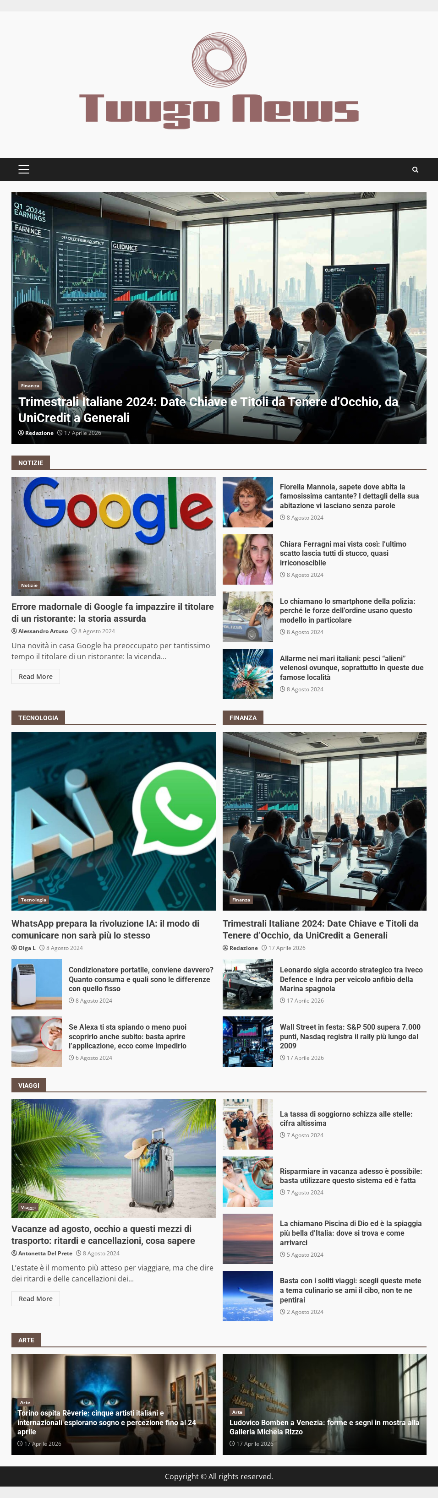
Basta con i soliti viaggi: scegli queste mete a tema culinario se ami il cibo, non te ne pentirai (248, 1296)
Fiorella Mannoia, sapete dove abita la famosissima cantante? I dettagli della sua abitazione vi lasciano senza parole (248, 502)
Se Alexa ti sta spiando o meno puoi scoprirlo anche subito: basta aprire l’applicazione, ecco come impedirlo (36, 1041)
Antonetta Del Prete (45, 1253)
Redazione (39, 433)
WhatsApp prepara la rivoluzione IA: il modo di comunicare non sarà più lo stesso (113, 821)
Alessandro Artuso (43, 631)
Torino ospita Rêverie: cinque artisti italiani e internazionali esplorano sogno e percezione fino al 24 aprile (106, 1423)
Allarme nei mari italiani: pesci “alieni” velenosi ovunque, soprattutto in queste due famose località (248, 674)
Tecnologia (33, 899)
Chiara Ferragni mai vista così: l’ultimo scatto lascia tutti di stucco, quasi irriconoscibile (248, 559)
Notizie (29, 585)
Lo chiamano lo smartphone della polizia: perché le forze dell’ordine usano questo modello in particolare (248, 617)
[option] (219, 318)
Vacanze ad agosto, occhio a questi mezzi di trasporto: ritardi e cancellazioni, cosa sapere (113, 1158)
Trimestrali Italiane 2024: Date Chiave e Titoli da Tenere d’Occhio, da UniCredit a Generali (219, 318)
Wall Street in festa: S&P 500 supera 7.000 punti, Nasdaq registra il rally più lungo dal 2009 (248, 1041)
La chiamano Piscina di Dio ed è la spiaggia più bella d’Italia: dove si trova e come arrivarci (248, 1239)
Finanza (30, 385)
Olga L (27, 948)
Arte (25, 1402)
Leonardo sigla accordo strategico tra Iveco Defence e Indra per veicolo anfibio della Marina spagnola (248, 984)
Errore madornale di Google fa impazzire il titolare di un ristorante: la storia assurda (113, 536)
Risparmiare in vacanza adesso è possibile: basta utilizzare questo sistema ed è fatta (248, 1181)
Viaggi (28, 1207)
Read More (36, 676)
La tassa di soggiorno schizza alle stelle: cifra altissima (248, 1124)
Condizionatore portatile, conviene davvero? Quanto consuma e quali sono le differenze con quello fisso (36, 984)
